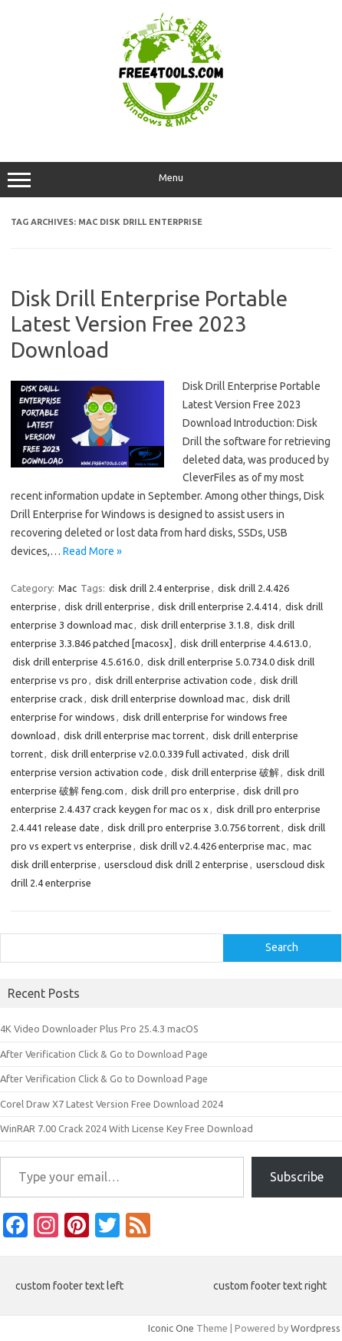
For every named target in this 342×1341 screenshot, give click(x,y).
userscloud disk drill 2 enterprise (176, 864)
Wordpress (315, 1328)
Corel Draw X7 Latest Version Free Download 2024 (111, 1103)
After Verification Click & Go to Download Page (104, 1054)
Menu (171, 179)
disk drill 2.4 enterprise (159, 588)
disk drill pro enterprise (183, 790)
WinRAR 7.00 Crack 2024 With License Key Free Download (126, 1128)
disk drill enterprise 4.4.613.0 (243, 643)
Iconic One (171, 1328)
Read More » (92, 551)
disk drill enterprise (107, 606)
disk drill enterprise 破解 (225, 772)
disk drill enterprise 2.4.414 (218, 606)
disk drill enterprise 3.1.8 (194, 624)
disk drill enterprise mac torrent (134, 735)
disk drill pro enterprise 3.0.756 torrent (193, 827)
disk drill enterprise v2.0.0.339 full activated (147, 753)
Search (281, 947)
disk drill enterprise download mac (167, 698)
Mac (67, 588)
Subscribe (297, 1177)
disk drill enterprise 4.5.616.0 (76, 661)
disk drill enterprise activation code (173, 680)
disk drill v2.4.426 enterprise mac (212, 846)
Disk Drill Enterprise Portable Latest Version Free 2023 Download (149, 324)
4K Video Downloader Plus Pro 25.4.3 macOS (99, 1028)
